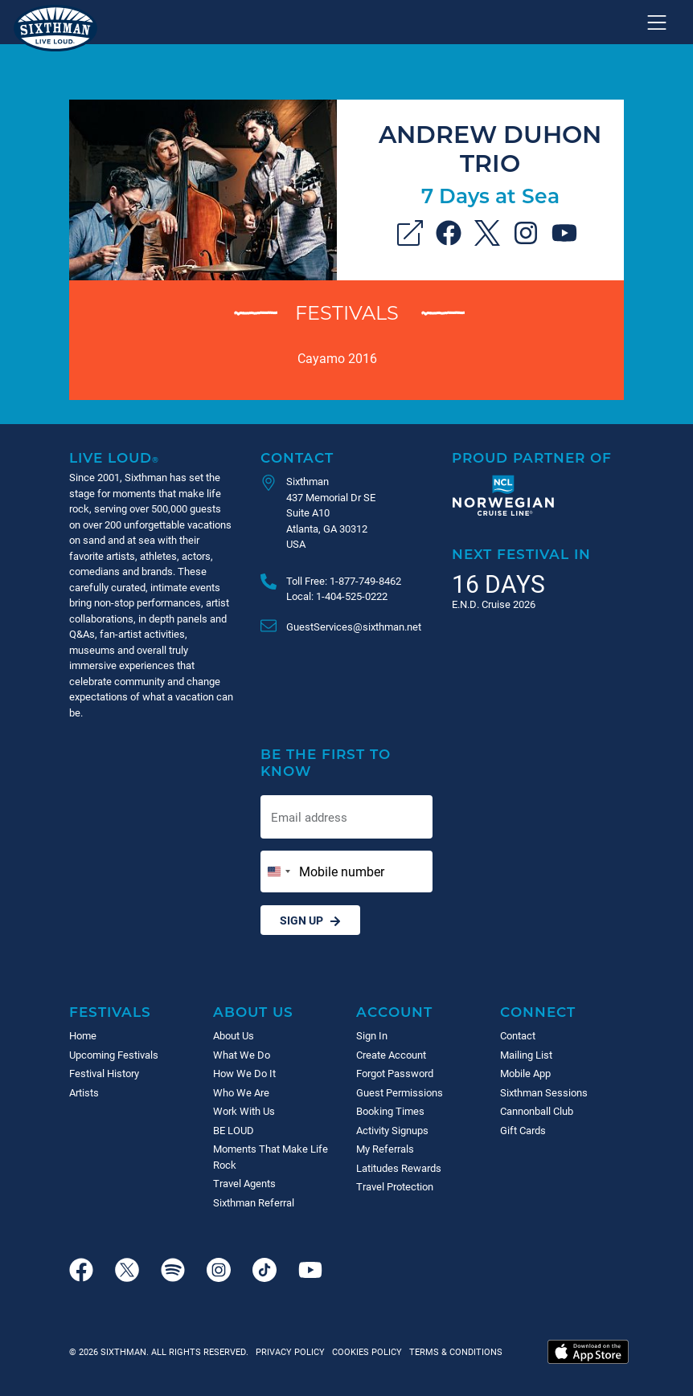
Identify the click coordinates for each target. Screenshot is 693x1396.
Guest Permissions (399, 1092)
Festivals (347, 312)
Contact (297, 457)
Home (82, 1035)
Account (394, 1011)
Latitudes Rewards (398, 1168)
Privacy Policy (290, 1351)
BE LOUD (233, 1130)
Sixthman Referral (253, 1202)
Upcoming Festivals (113, 1054)
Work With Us (244, 1111)
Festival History (104, 1073)
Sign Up (310, 920)
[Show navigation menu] (657, 22)
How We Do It (244, 1073)
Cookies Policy (364, 1351)
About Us (253, 1011)
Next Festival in (521, 554)
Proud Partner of (532, 457)
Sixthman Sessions (544, 1092)
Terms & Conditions (453, 1351)
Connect (538, 1011)
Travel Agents (244, 1183)
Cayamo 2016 (337, 357)
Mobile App (525, 1073)
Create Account (391, 1054)
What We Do (241, 1054)
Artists (84, 1092)
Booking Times (390, 1111)
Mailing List (526, 1054)
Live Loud (114, 457)
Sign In (372, 1035)
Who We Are (241, 1092)
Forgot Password (394, 1073)
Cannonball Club (536, 1111)
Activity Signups (392, 1130)
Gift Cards (523, 1130)
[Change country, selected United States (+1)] (278, 871)
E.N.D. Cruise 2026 (493, 604)
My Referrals (385, 1148)
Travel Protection (394, 1186)
